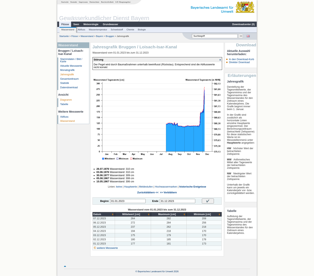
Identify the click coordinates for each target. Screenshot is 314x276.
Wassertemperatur (98, 29)
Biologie (142, 29)
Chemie (130, 29)
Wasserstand (67, 29)
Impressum (83, 2)
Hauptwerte (130, 186)
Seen (76, 24)
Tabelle (64, 104)
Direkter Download (239, 62)
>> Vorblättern (168, 192)
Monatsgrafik (67, 70)
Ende (155, 201)
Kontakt (73, 2)
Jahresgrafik (67, 74)
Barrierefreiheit (107, 2)
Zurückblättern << (147, 192)
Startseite (64, 2)
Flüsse (65, 24)
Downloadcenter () (243, 24)
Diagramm (66, 99)
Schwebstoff (117, 29)
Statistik (64, 83)
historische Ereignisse (192, 186)
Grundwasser (110, 24)
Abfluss (81, 29)
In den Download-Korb (241, 59)
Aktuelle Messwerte (71, 66)
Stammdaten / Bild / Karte (71, 60)
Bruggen (110, 36)
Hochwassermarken (166, 186)
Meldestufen (146, 186)
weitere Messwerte (107, 248)
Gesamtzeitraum (69, 78)
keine (119, 186)
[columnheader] (104, 214)
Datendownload (69, 87)
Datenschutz (94, 2)
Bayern (99, 36)
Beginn (104, 201)
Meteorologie (91, 24)
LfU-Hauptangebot (122, 2)
